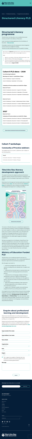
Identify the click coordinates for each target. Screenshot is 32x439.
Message (4, 362)
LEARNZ (3, 404)
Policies (6, 423)
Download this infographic (16, 221)
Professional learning (10, 13)
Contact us (4, 418)
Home (3, 13)
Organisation (5, 344)
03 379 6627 (5, 394)
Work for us (4, 401)
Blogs (3, 410)
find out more (10, 42)
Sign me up (25, 386)
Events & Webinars (5, 407)
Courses (3, 405)
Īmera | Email (5, 339)
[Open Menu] (30, 3)
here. (11, 183)
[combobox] (16, 346)
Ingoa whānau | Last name (8, 335)
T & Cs (3, 402)
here (21, 58)
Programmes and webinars (23, 13)
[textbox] (16, 346)
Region (3, 353)
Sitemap (3, 423)
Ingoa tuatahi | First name (8, 330)
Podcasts (3, 408)
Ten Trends (4, 411)
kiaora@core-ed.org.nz (6, 395)
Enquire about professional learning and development (15, 130)
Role (3, 348)
